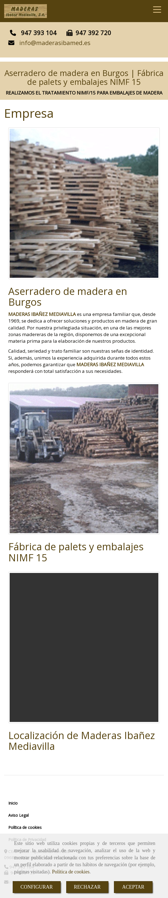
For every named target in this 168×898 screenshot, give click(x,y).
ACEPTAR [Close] (133, 887)
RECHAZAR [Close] (87, 887)
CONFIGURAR (36, 887)
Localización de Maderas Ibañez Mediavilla (81, 741)
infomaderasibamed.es (54, 42)
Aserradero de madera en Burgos (67, 296)
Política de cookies (70, 872)
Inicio (13, 803)
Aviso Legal (18, 815)
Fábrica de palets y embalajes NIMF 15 (76, 552)
